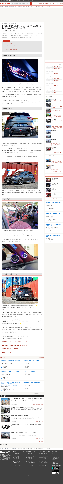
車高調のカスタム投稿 (42, 457)
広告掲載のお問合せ (55, 463)
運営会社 (53, 462)
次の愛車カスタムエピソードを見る (10, 348)
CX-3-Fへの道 (5, 159)
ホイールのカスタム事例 (43, 453)
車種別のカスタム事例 (43, 3)
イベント (41, 421)
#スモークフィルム (57, 101)
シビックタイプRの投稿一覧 (31, 456)
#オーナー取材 (57, 161)
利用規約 (53, 459)
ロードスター (40, 404)
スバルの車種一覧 (16, 458)
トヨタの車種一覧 (16, 453)
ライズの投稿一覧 (29, 457)
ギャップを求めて (9, 47)
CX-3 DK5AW (53, 130)
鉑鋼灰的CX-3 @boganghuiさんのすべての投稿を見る (15, 345)
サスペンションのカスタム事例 (44, 456)
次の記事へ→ (41, 357)
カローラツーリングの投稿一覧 (31, 462)
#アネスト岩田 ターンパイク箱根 (56, 115)
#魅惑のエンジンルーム (54, 120)
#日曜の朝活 (53, 148)
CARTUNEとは (54, 453)
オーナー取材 (11, 30)
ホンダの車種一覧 (16, 456)
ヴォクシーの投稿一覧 (29, 461)
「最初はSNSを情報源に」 (12, 43)
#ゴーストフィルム (54, 100)
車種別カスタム (35, 404)
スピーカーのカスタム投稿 (43, 462)
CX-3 (5, 30)
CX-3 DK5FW (53, 119)
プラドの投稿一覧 (29, 458)
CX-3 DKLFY (53, 99)
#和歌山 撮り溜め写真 (54, 126)
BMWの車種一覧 (16, 462)
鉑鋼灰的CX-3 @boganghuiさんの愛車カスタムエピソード (16, 341)
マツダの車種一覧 (16, 457)
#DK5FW (52, 110)
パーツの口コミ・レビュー (51, 3)
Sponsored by (36, 393)
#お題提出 (54, 128)
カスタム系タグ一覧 (42, 465)
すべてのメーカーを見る (17, 465)
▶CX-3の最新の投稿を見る (8, 352)
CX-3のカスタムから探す (58, 152)
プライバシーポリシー (55, 461)
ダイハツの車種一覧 (16, 461)
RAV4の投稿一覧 (29, 453)
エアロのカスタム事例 (42, 461)
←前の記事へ (2, 357)
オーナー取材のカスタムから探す (56, 171)
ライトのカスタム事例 (42, 458)
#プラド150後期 (55, 162)
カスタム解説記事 (60, 3)
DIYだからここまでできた (11, 49)
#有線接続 (53, 107)
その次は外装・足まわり (11, 45)
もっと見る (41, 441)
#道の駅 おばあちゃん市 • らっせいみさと (56, 143)
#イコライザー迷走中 (56, 106)
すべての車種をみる (29, 465)
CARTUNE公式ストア (55, 456)
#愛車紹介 (52, 161)
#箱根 (52, 116)
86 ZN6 (52, 165)
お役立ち (37, 421)
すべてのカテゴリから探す (57, 198)
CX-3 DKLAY (53, 135)
